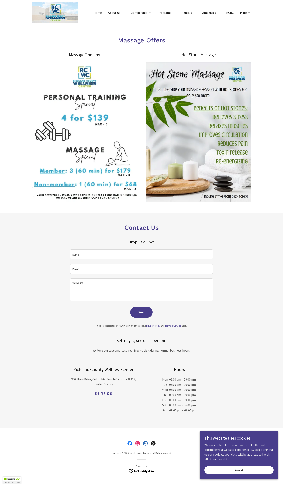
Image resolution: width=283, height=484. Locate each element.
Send (141, 312)
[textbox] (141, 254)
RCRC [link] (230, 13)
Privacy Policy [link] (153, 325)
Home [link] (98, 13)
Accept (239, 469)
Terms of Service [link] (173, 325)
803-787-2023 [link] (104, 393)
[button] (116, 12)
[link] (55, 12)
